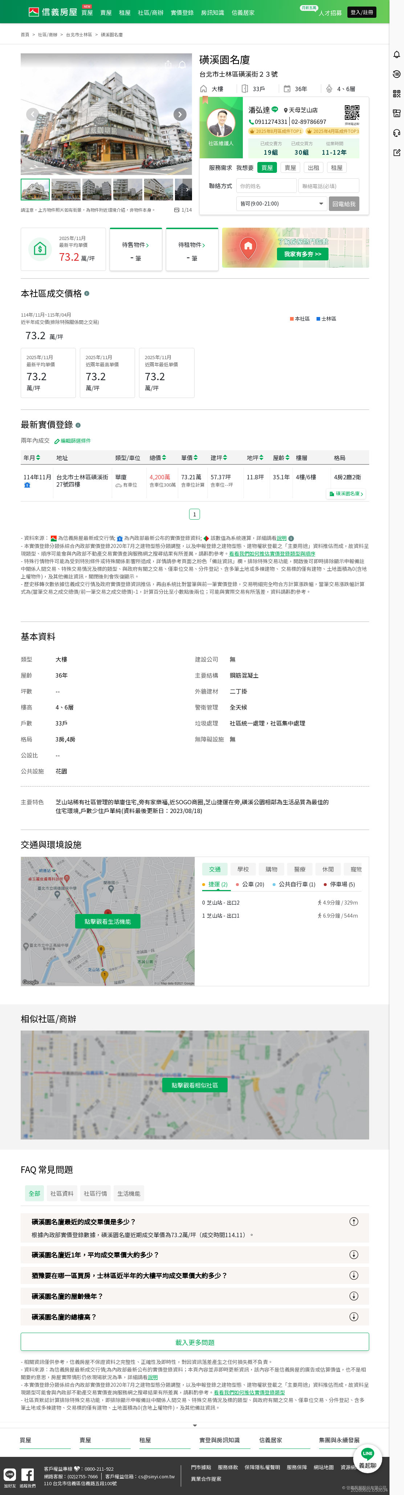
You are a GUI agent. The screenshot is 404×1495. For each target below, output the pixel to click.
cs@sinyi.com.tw (156, 1476)
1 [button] (194, 514)
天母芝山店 (303, 109)
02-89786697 (308, 121)
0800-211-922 (99, 1468)
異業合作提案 (206, 1478)
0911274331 (271, 121)
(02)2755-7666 (83, 1476)
